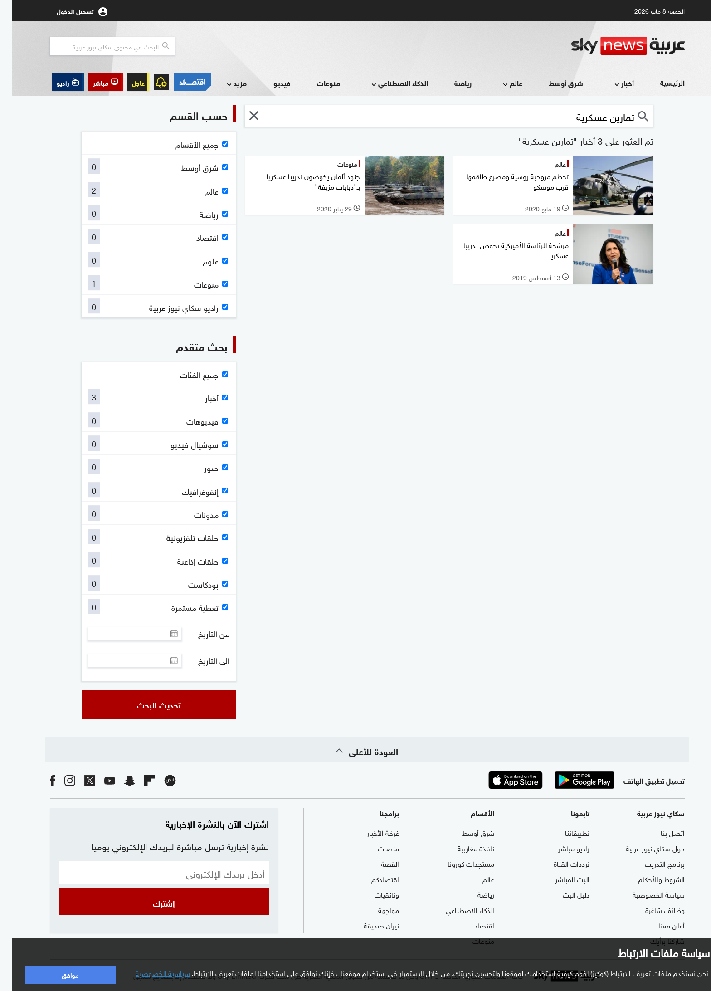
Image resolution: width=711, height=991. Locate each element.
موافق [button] (58, 974)
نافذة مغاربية (464, 847)
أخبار (611, 83)
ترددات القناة (560, 863)
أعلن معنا (660, 924)
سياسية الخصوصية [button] (151, 972)
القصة (378, 863)
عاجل (126, 82)
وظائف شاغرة (653, 909)
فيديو (270, 82)
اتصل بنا (661, 832)
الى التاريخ (202, 660)
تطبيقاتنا (565, 832)
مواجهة (376, 909)
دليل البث (564, 893)
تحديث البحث (147, 704)
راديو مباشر (562, 847)
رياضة (451, 82)
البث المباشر (560, 878)
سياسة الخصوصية (647, 893)
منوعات (316, 82)
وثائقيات (375, 893)
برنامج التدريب (653, 863)
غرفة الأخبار (371, 832)
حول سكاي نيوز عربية (643, 847)
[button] (94, 82)
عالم (500, 83)
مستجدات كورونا (459, 863)
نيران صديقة (369, 924)
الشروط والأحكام (649, 878)
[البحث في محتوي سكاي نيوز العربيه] (100, 46)
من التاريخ (202, 633)
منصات (376, 847)
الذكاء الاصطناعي (387, 83)
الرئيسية (660, 82)
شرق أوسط (554, 82)
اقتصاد (472, 924)
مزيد (224, 83)
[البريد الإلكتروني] (152, 872)
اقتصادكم (373, 878)
